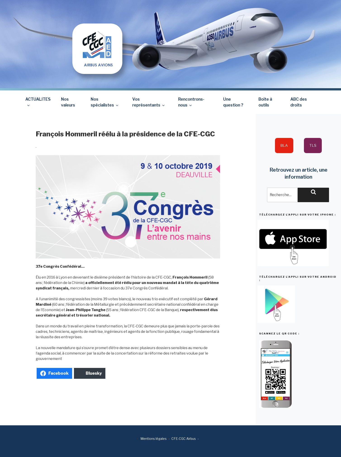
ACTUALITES (38, 102)
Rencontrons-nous (191, 102)
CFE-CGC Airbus (183, 438)
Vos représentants (149, 102)
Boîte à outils (265, 102)
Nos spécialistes (105, 102)
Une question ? (233, 102)
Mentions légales (153, 438)
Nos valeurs (68, 102)
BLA (284, 145)
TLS (312, 145)
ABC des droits (298, 102)
